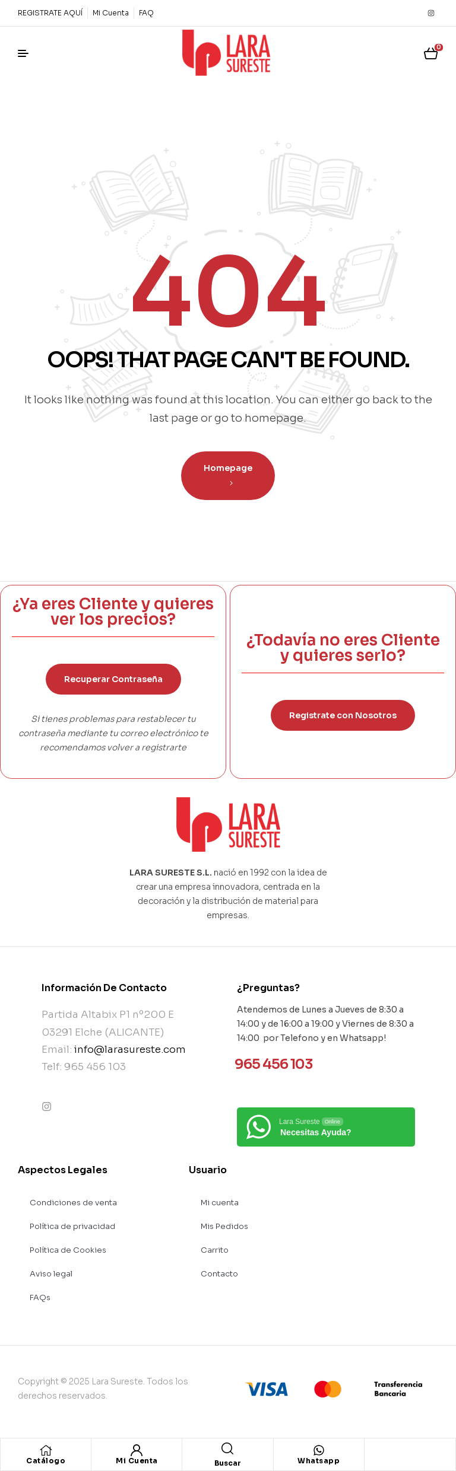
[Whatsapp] (319, 1450)
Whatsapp (318, 1460)
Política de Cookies (68, 1250)
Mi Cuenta (137, 1460)
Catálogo (45, 1460)
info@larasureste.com (130, 1049)
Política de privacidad (72, 1226)
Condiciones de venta (73, 1203)
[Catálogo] (46, 1450)
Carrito (215, 1250)
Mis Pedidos (224, 1226)
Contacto (219, 1274)
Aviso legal (51, 1274)
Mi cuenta (220, 1203)
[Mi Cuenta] (136, 1450)
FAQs (40, 1297)
